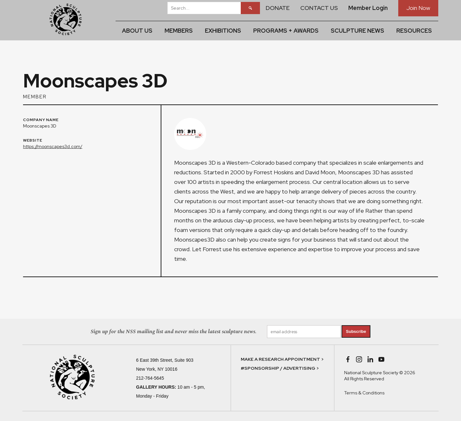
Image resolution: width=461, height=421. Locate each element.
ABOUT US (137, 30)
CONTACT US (319, 8)
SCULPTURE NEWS (357, 30)
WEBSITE (32, 140)
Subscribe (356, 331)
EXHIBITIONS (223, 30)
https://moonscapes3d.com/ (52, 146)
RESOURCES (414, 30)
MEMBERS (179, 30)
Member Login (368, 8)
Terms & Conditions (364, 393)
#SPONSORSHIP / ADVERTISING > (280, 368)
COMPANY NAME (41, 120)
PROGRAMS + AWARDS (286, 30)
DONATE (278, 8)
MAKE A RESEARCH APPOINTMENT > (282, 359)
